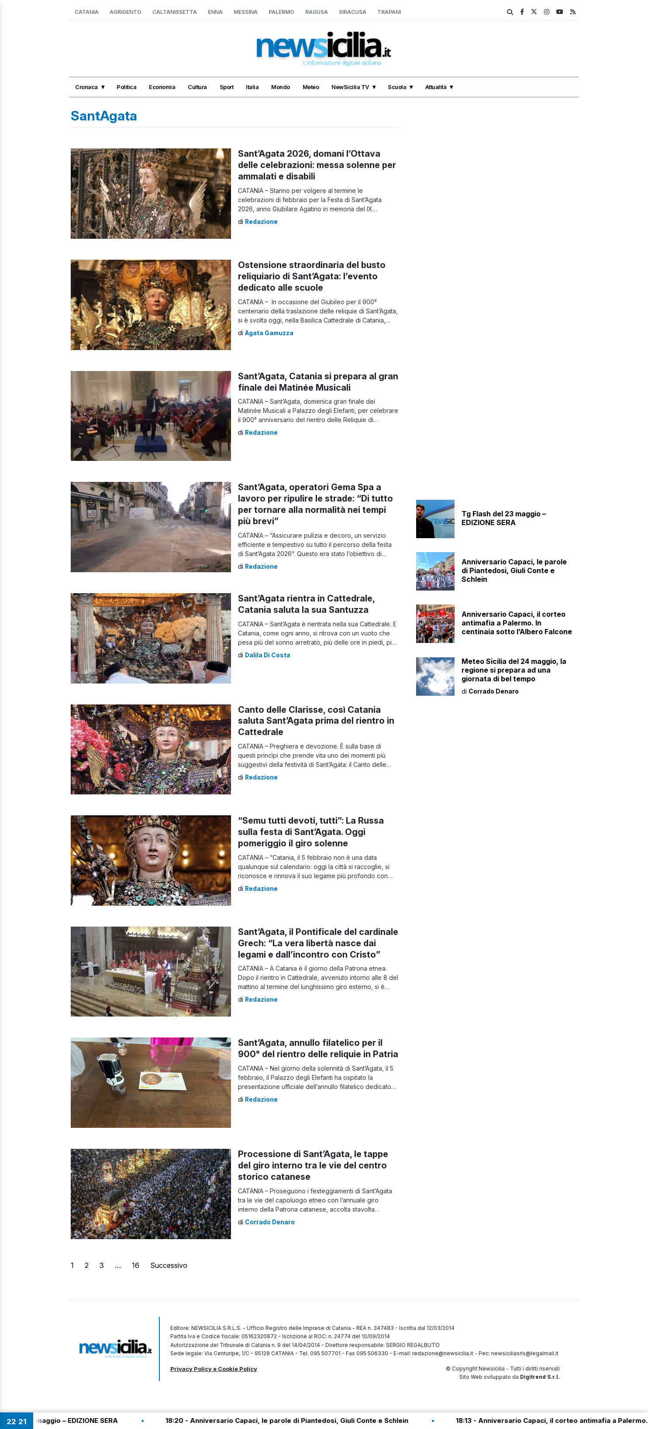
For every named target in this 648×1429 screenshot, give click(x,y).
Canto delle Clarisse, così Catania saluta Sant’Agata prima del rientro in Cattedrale (317, 721)
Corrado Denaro (270, 1222)
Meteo (311, 86)
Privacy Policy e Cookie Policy (213, 1368)
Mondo (280, 86)
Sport (227, 86)
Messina (246, 12)
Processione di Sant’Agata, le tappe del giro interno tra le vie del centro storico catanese (314, 1165)
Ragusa (316, 12)
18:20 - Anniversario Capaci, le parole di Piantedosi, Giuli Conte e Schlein (316, 1420)
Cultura (197, 86)
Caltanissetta (174, 12)
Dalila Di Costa (268, 655)
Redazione (261, 221)
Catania (87, 12)
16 (135, 1265)
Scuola (397, 86)
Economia (162, 86)
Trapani (389, 12)
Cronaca (86, 86)
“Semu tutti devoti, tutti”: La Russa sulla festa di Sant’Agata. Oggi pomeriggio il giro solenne (311, 832)
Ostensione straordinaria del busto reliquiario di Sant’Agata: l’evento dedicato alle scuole (312, 276)
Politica (126, 86)
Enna (215, 12)
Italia (252, 86)
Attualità (436, 86)
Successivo (168, 1265)
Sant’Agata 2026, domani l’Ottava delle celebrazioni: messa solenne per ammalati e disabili (317, 165)
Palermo (281, 12)
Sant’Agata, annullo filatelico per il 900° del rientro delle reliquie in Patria (310, 1054)
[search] (510, 12)
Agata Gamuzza (270, 333)
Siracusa (352, 12)
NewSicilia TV (350, 86)
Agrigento (125, 12)
